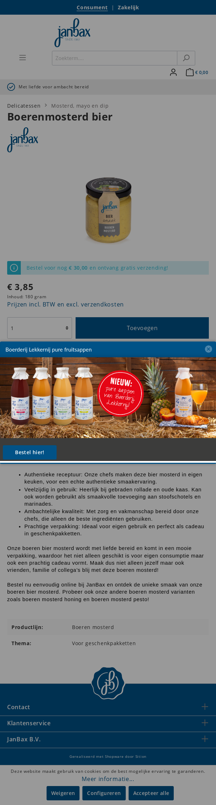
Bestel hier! (29, 452)
